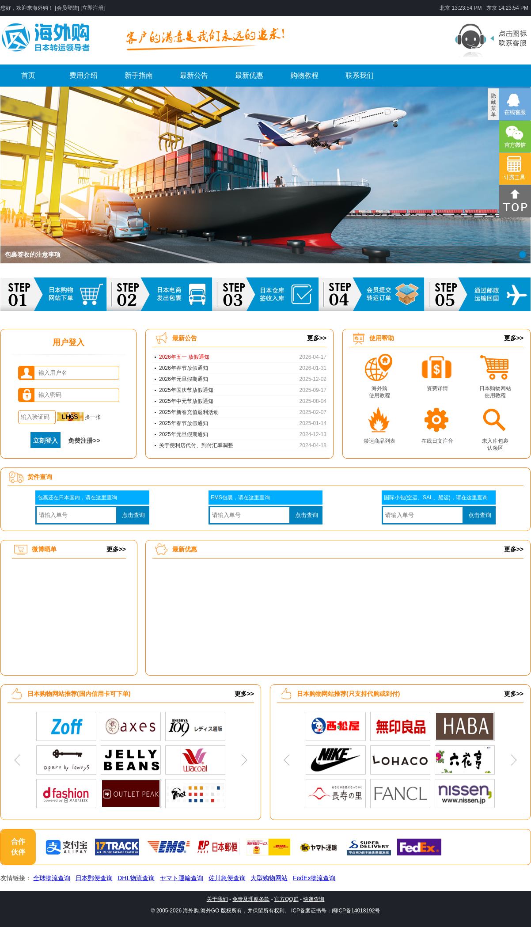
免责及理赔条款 (250, 899)
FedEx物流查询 (314, 877)
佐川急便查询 (227, 877)
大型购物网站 (269, 877)
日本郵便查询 (94, 877)
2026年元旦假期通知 (183, 379)
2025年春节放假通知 (183, 423)
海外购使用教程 (379, 390)
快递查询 (313, 899)
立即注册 (92, 8)
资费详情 (437, 388)
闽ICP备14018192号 (356, 911)
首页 (28, 75)
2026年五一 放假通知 (184, 357)
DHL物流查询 (136, 877)
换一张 (79, 417)
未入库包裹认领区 (495, 443)
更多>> (316, 338)
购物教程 (304, 75)
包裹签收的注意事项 (33, 254)
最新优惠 (249, 75)
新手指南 (139, 75)
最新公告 (194, 75)
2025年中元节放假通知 (186, 401)
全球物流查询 (51, 877)
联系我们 (359, 75)
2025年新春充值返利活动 (189, 412)
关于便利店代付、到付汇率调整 (196, 445)
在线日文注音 (437, 441)
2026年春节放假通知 (183, 368)
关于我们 (217, 899)
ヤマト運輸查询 (181, 877)
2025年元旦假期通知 (183, 434)
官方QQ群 (286, 899)
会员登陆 (67, 8)
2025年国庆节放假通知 (186, 390)
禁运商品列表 (379, 441)
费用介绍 (83, 75)
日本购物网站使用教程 (495, 390)
